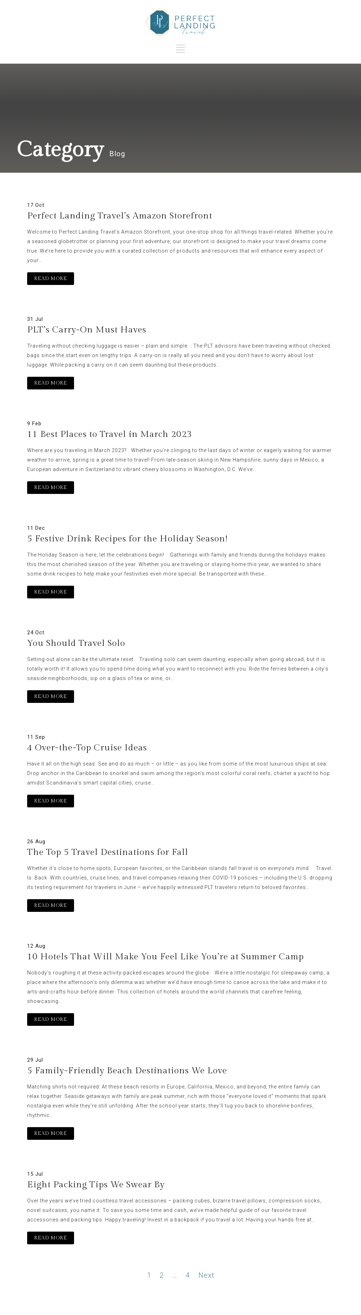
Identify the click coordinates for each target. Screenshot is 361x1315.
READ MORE (50, 278)
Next (206, 1275)
